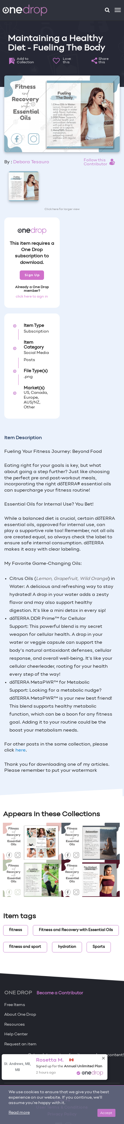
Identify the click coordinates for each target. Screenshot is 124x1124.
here (20, 750)
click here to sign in (32, 296)
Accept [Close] (106, 1113)
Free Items (14, 1005)
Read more (19, 1113)
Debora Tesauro (31, 162)
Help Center (16, 1034)
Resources (14, 1025)
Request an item (20, 1044)
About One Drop (20, 1015)
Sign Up (32, 275)
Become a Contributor (60, 993)
